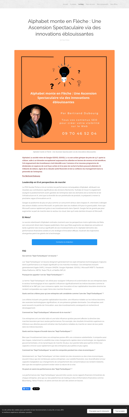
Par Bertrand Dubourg (31, 176)
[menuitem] (53, 4)
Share (26, 389)
